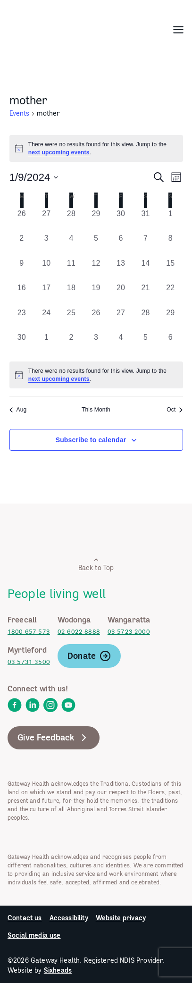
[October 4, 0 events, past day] (121, 344)
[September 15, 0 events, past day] (170, 270)
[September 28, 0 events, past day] (145, 319)
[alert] (96, 148)
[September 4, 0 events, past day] (71, 245)
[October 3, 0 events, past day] (96, 344)
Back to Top (96, 564)
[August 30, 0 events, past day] (121, 220)
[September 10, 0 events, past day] (46, 270)
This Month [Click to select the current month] (96, 409)
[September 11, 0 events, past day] (71, 270)
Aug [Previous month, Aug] (18, 409)
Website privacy (121, 918)
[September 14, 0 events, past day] (145, 270)
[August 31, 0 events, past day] (145, 220)
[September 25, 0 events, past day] (71, 319)
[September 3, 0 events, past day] (46, 245)
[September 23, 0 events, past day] (21, 319)
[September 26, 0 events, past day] (96, 319)
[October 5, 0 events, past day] (145, 344)
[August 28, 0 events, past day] (71, 220)
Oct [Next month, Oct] (175, 409)
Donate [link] (89, 656)
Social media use (34, 935)
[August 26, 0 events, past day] (21, 220)
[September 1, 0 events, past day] (170, 220)
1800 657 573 (29, 632)
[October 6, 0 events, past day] (170, 344)
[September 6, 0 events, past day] (121, 245)
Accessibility (69, 918)
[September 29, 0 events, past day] (170, 319)
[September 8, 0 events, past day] (170, 245)
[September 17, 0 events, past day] (46, 294)
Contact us (25, 918)
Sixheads (58, 970)
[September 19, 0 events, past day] (96, 294)
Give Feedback (53, 737)
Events (19, 113)
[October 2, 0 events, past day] (71, 344)
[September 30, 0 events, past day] (21, 344)
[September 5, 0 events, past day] (96, 245)
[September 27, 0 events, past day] (121, 319)
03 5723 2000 (129, 632)
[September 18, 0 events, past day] (71, 294)
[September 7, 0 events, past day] (145, 245)
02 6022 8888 (79, 632)
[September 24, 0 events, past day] (46, 319)
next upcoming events (59, 152)
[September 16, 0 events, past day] (21, 294)
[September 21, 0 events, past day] (145, 294)
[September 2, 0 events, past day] (21, 245)
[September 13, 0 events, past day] (121, 270)
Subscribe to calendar (91, 440)
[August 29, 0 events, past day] (96, 220)
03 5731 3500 (29, 662)
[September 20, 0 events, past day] (121, 294)
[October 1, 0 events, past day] (46, 344)
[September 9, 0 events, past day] (21, 270)
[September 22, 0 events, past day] (170, 294)
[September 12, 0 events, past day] (96, 270)
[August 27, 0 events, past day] (46, 220)
